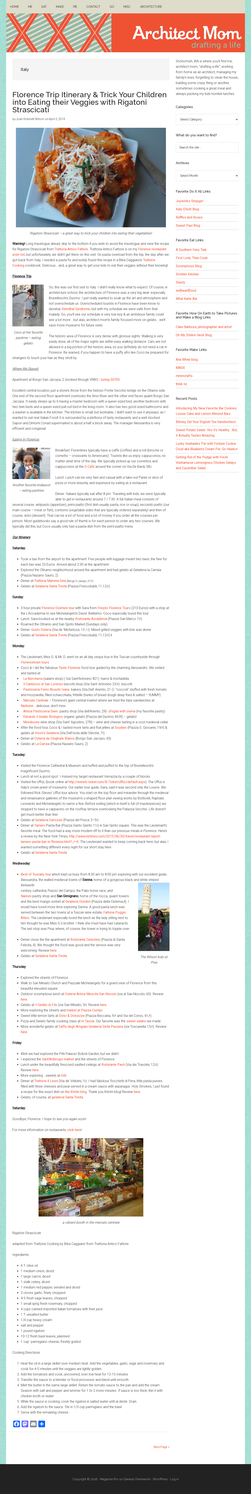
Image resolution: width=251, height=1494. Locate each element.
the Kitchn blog (76, 1092)
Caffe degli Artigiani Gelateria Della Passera (91, 1027)
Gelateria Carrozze (48, 820)
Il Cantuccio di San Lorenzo (43, 684)
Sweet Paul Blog (188, 225)
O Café (89, 467)
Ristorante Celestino (85, 940)
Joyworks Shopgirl (189, 201)
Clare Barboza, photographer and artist (204, 327)
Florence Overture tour (58, 608)
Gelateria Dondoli (78, 902)
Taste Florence (69, 668)
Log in (174, 1479)
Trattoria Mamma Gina (50, 581)
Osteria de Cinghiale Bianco (54, 738)
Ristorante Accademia (91, 619)
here (53, 950)
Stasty (180, 282)
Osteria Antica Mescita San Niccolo (90, 994)
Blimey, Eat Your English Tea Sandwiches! (206, 422)
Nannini (26, 896)
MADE (180, 368)
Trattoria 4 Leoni (46, 1081)
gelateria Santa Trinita (67, 1097)
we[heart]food (186, 291)
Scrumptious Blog (189, 266)
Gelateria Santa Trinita (51, 586)
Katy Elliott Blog (187, 209)
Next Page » (161, 1447)
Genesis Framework (137, 1479)
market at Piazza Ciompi (84, 1010)
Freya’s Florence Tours (114, 608)
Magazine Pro (109, 1479)
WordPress (160, 1479)
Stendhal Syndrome (76, 309)
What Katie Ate (186, 299)
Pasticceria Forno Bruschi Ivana (46, 689)
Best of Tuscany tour (36, 874)
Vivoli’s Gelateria (47, 733)
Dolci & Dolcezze (72, 1016)
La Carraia (42, 744)
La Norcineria (33, 679)
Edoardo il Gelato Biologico (43, 717)
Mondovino (31, 722)
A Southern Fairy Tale (191, 250)
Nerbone (27, 706)
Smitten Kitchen (187, 274)
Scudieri (121, 728)
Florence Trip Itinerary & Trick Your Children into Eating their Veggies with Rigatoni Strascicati (89, 102)
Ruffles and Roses (189, 217)
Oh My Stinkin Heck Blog (194, 335)
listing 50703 (110, 380)
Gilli (63, 1075)
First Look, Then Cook (192, 258)
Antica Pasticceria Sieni (41, 711)
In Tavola (87, 1021)
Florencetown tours (35, 662)
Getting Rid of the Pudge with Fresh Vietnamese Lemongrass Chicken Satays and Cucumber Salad (206, 462)
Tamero (39, 825)
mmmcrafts (184, 376)
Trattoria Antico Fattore (71, 249)
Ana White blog (187, 360)
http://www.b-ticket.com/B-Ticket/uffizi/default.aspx (107, 782)
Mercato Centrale (35, 700)
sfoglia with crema (121, 711)
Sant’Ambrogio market (58, 1059)
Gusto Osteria (41, 630)
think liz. (182, 384)
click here (74, 1130)
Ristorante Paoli (113, 1065)
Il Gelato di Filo (46, 1005)
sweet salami (136, 1021)
